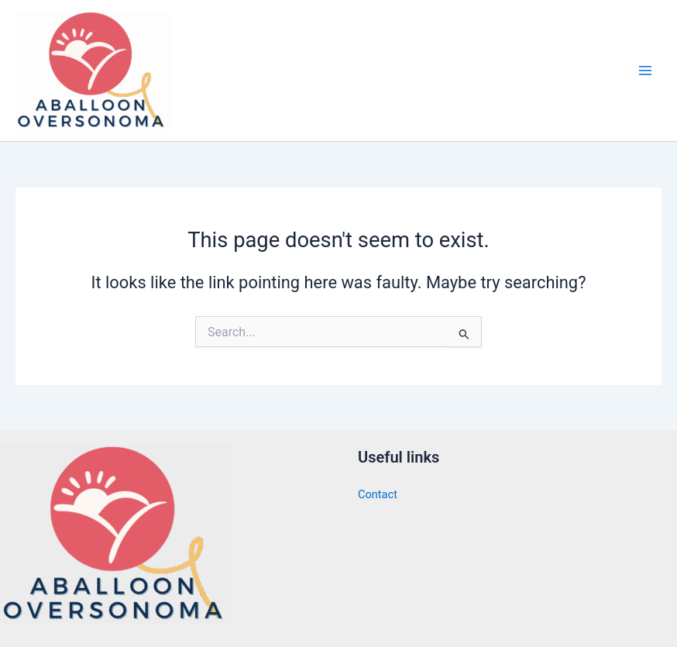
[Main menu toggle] (645, 70)
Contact (377, 494)
